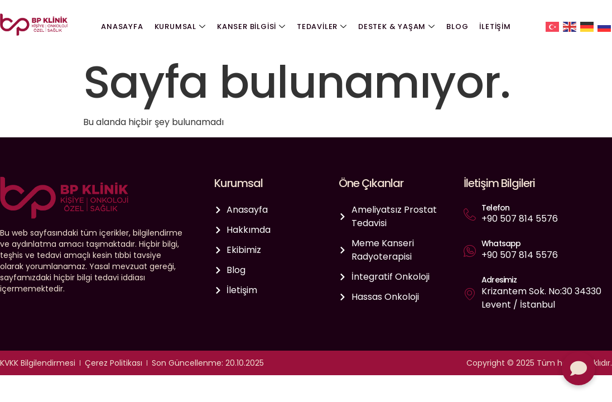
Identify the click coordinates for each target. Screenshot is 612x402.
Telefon (495, 207)
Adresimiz (499, 279)
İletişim (494, 26)
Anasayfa (122, 26)
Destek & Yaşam (396, 27)
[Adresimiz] (470, 294)
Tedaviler (322, 27)
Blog (457, 26)
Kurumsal (180, 27)
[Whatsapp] (470, 251)
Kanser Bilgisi (251, 27)
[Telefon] (470, 214)
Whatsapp (501, 243)
